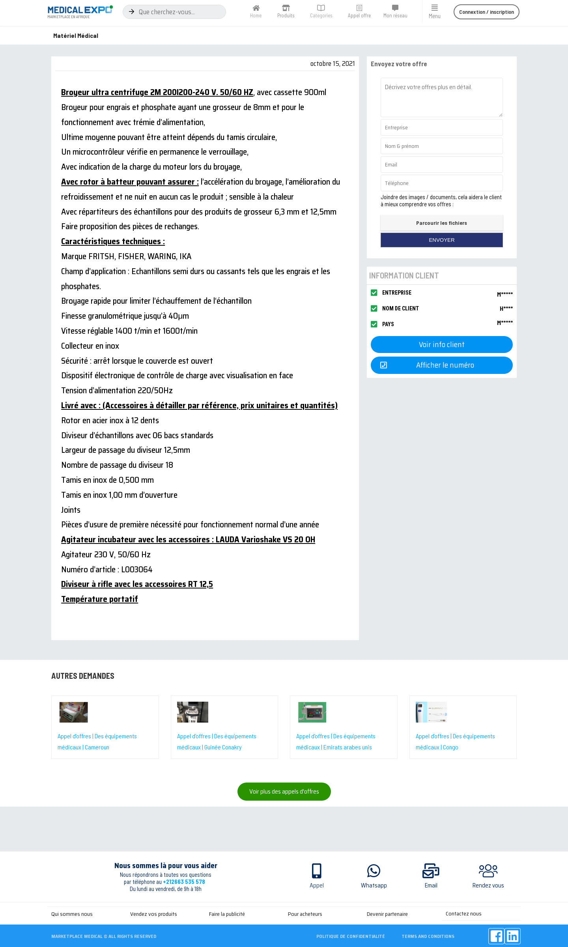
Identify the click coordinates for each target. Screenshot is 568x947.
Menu (435, 15)
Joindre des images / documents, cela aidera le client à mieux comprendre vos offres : (441, 200)
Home (256, 15)
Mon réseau (395, 15)
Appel (317, 885)
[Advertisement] (284, 924)
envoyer (441, 240)
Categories (321, 15)
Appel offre (359, 15)
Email (431, 885)
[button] (486, 11)
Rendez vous (488, 885)
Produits (286, 15)
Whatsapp (374, 885)
